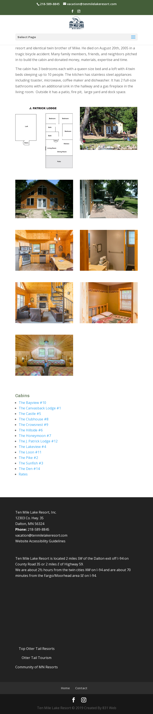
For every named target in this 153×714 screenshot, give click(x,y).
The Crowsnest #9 (33, 424)
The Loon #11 (30, 452)
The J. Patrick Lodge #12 (38, 441)
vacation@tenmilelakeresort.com (41, 535)
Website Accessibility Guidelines (40, 541)
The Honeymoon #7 (35, 435)
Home (65, 688)
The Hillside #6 (31, 430)
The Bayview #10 (32, 402)
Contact (81, 688)
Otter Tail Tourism (36, 657)
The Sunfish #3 (31, 463)
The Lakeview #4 (32, 446)
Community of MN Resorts (36, 667)
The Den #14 (29, 468)
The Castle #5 (30, 413)
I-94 (120, 558)
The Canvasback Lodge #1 (40, 408)
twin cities (76, 570)
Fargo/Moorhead (57, 575)
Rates (23, 474)
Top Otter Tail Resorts (37, 648)
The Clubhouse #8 (33, 419)
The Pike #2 (28, 457)
